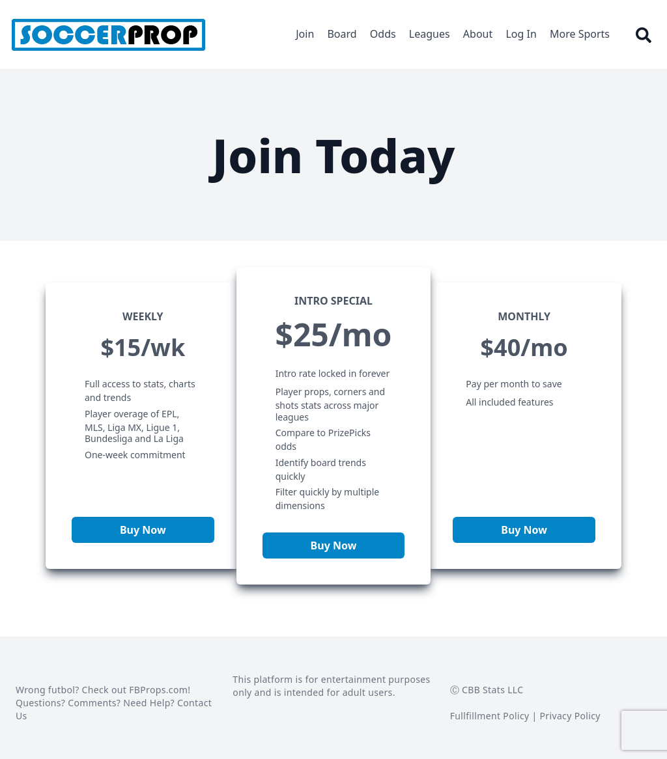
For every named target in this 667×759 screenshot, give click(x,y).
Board (341, 34)
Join (305, 34)
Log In (520, 34)
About (477, 34)
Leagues (429, 34)
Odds (383, 34)
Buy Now (143, 530)
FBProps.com (158, 689)
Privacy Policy (570, 716)
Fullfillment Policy (490, 716)
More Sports (580, 34)
